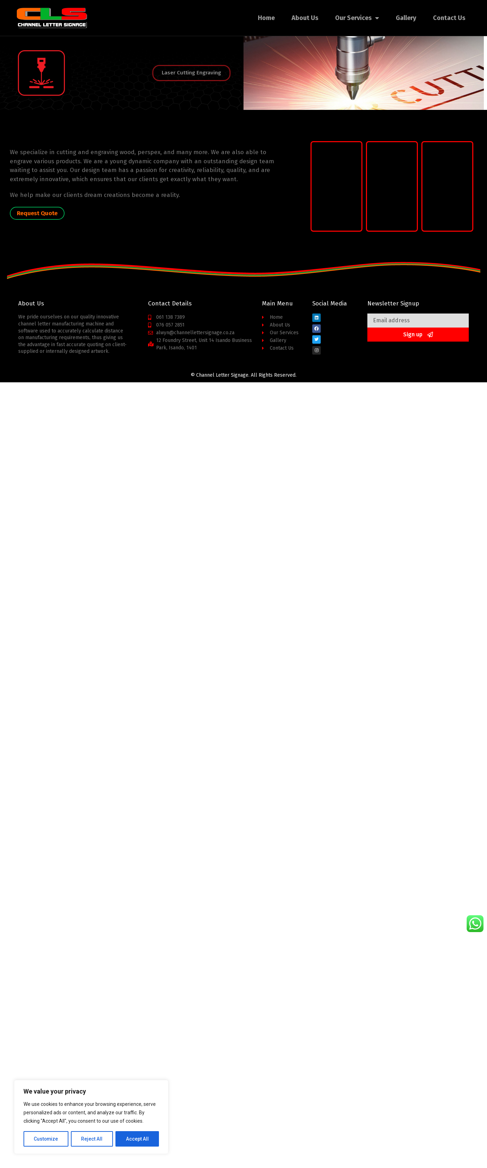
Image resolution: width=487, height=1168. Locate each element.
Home (266, 18)
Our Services (357, 18)
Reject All (92, 1139)
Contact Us (449, 18)
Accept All (137, 1139)
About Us (305, 18)
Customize (46, 1139)
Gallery (406, 18)
